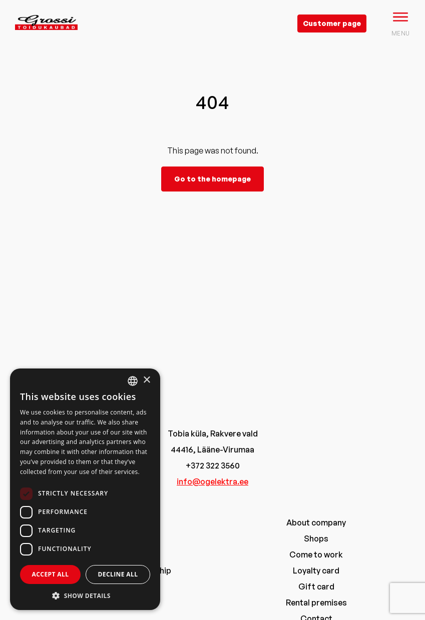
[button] (85, 595)
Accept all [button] (50, 574)
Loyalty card (316, 571)
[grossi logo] (46, 38)
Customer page (332, 23)
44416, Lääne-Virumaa (212, 449)
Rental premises (316, 603)
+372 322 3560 (213, 465)
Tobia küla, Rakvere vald (213, 433)
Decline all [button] (118, 574)
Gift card (316, 587)
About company (316, 523)
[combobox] (133, 381)
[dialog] (85, 489)
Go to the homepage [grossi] (212, 178)
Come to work (316, 555)
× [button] (146, 380)
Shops (316, 539)
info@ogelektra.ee (212, 481)
